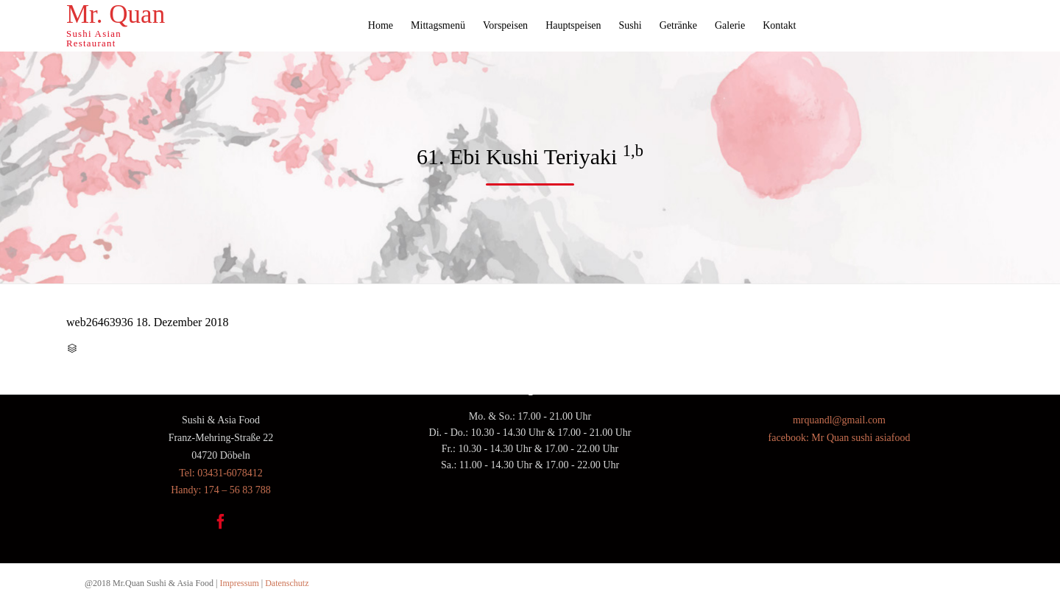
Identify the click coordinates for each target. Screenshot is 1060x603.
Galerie (730, 25)
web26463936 (99, 322)
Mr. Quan (115, 15)
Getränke (678, 25)
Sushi (630, 25)
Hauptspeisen (573, 25)
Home (380, 25)
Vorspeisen (505, 25)
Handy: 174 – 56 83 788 (221, 490)
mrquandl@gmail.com (839, 420)
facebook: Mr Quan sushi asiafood (839, 437)
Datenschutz (286, 583)
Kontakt (779, 25)
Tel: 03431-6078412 (221, 473)
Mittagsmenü (438, 25)
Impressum (238, 583)
